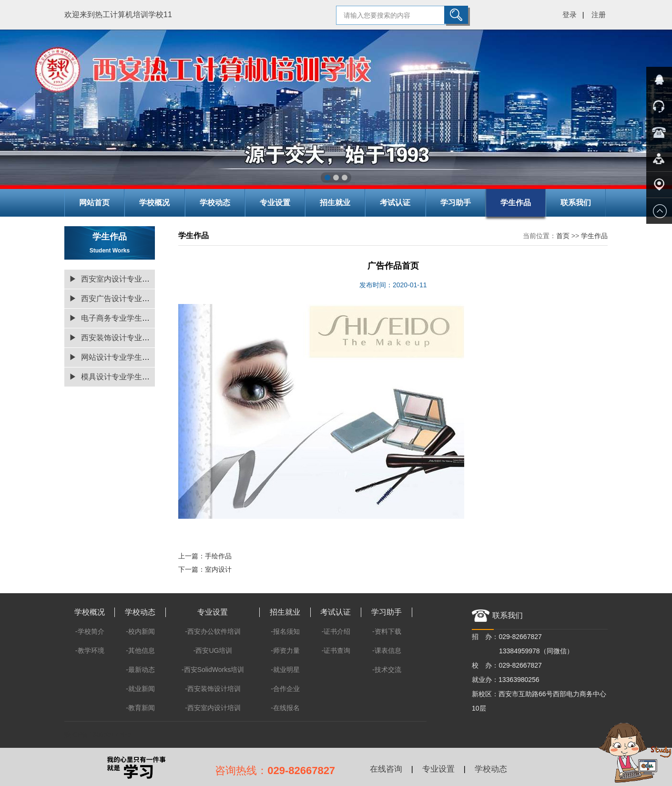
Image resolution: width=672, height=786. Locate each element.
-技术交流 (386, 669)
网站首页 (94, 203)
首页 (563, 236)
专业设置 (275, 203)
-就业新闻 (140, 688)
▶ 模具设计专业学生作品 (113, 377)
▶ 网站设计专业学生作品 (113, 357)
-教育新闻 (140, 708)
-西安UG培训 (213, 650)
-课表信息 (386, 650)
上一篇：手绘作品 (205, 556)
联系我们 (575, 203)
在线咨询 (386, 769)
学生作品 (515, 203)
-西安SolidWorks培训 (213, 669)
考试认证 (395, 203)
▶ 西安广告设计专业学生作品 (121, 298)
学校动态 (215, 203)
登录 (569, 14)
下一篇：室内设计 (205, 569)
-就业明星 (285, 669)
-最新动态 (140, 669)
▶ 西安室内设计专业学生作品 (121, 279)
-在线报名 (285, 708)
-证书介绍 (336, 631)
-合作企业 (285, 688)
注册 (598, 14)
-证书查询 (336, 650)
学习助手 (455, 203)
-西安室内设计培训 (213, 708)
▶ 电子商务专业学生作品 (113, 318)
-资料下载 (386, 631)
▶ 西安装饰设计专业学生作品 (121, 338)
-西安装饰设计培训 (213, 688)
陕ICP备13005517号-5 (97, 734)
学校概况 (154, 203)
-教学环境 (89, 650)
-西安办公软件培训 (213, 631)
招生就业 (335, 203)
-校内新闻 (140, 631)
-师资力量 (285, 650)
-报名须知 (285, 631)
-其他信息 (140, 650)
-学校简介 (89, 631)
